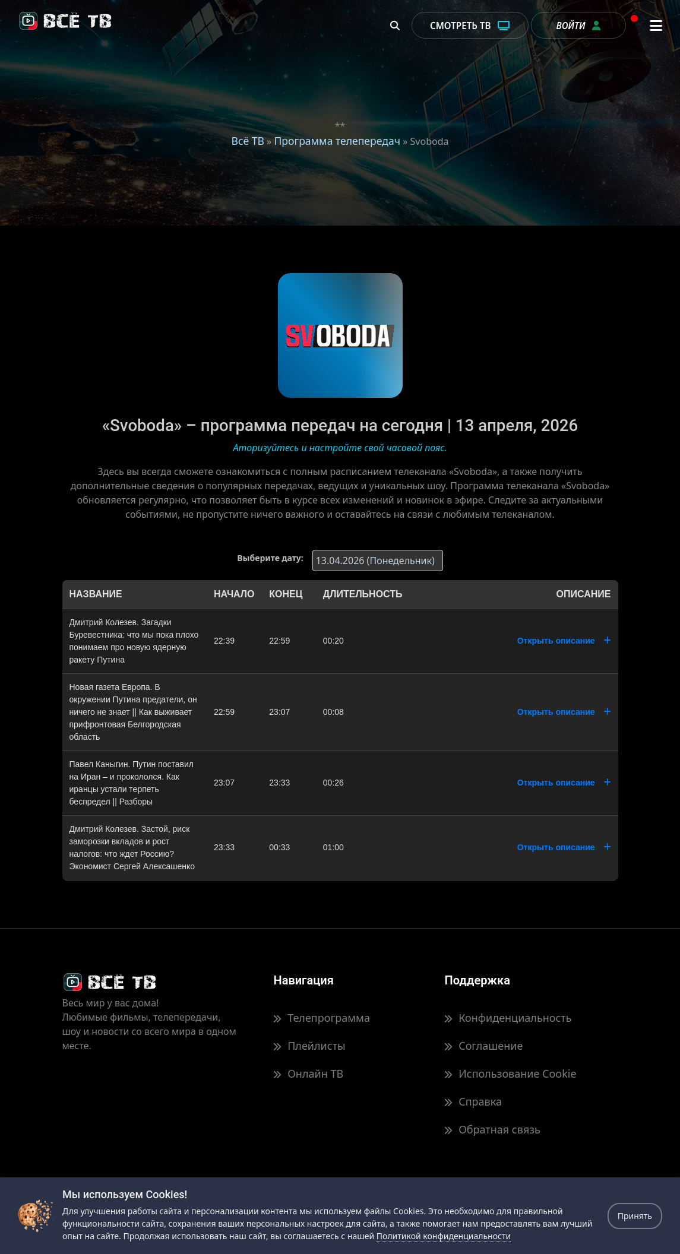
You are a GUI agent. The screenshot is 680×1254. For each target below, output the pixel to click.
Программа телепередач (337, 141)
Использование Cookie (510, 1073)
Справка (472, 1101)
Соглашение (483, 1045)
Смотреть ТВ (470, 25)
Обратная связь (492, 1129)
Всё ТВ (247, 141)
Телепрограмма (321, 1018)
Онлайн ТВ (308, 1073)
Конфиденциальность (507, 1018)
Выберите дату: (270, 557)
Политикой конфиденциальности (444, 1236)
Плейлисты (309, 1045)
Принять (635, 1215)
